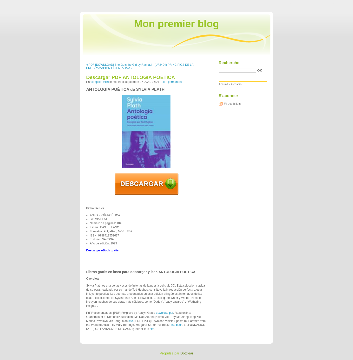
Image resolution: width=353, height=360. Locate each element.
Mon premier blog (176, 23)
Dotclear (186, 353)
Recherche (229, 62)
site (130, 321)
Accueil (223, 84)
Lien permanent (172, 82)
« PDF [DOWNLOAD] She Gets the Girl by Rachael (119, 64)
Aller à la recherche (339, 3)
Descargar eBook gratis (102, 250)
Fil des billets (232, 103)
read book (176, 325)
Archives (236, 84)
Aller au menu (315, 3)
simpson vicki (100, 82)
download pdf (164, 312)
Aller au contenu (293, 3)
